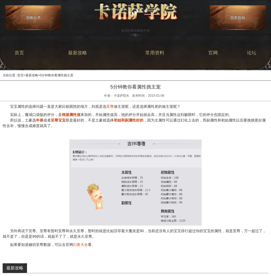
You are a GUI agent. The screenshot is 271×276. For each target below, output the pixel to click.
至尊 (110, 106)
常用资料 (154, 52)
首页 (19, 52)
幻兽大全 (80, 244)
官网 (213, 52)
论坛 (251, 52)
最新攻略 (77, 52)
